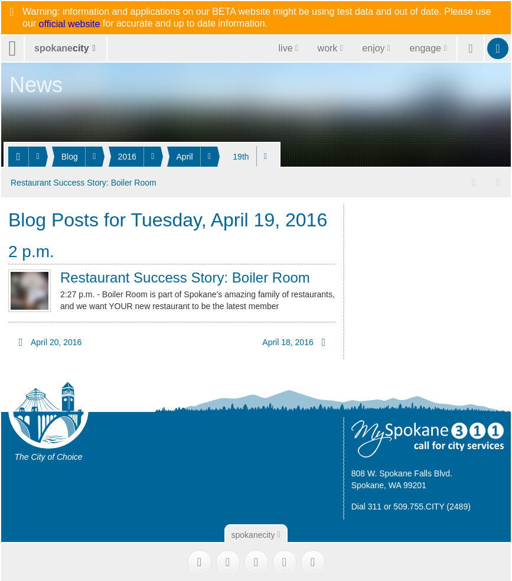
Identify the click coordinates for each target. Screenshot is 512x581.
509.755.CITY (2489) (432, 504)
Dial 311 (366, 504)
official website (69, 24)
